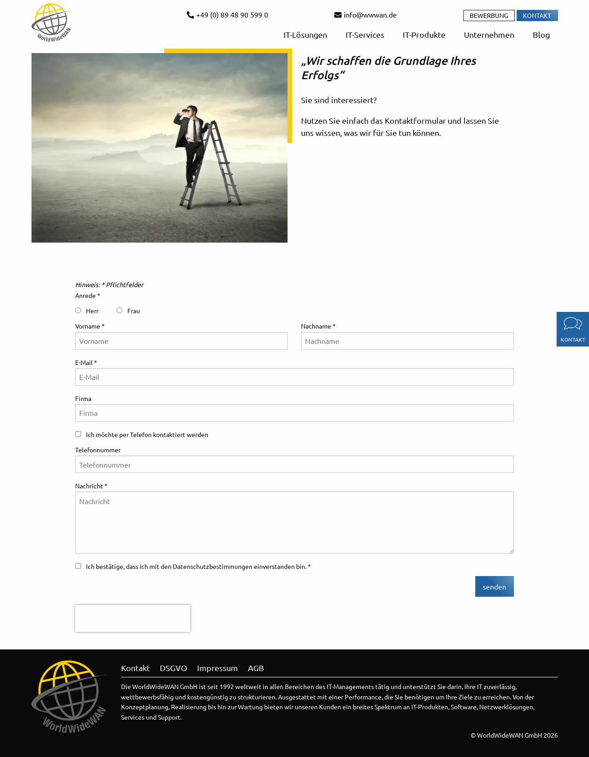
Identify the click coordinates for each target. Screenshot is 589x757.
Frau (128, 310)
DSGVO (173, 667)
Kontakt (537, 15)
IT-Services (364, 34)
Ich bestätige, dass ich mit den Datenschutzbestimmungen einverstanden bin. (191, 566)
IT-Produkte (423, 34)
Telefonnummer (98, 450)
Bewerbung (489, 15)
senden (494, 586)
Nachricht (89, 486)
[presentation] (132, 618)
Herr (87, 310)
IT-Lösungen (304, 34)
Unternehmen (488, 34)
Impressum (217, 667)
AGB (256, 667)
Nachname (316, 326)
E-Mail (84, 362)
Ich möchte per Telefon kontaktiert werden (141, 434)
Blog (540, 34)
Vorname (87, 326)
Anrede (85, 295)
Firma (83, 398)
